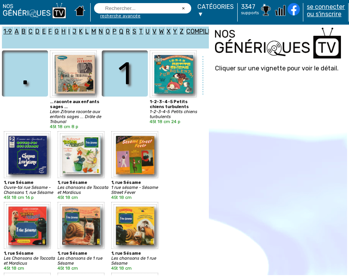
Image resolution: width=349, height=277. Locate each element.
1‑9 (7, 31)
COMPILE (199, 31)
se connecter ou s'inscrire (326, 10)
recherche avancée (120, 15)
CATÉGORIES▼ (215, 10)
